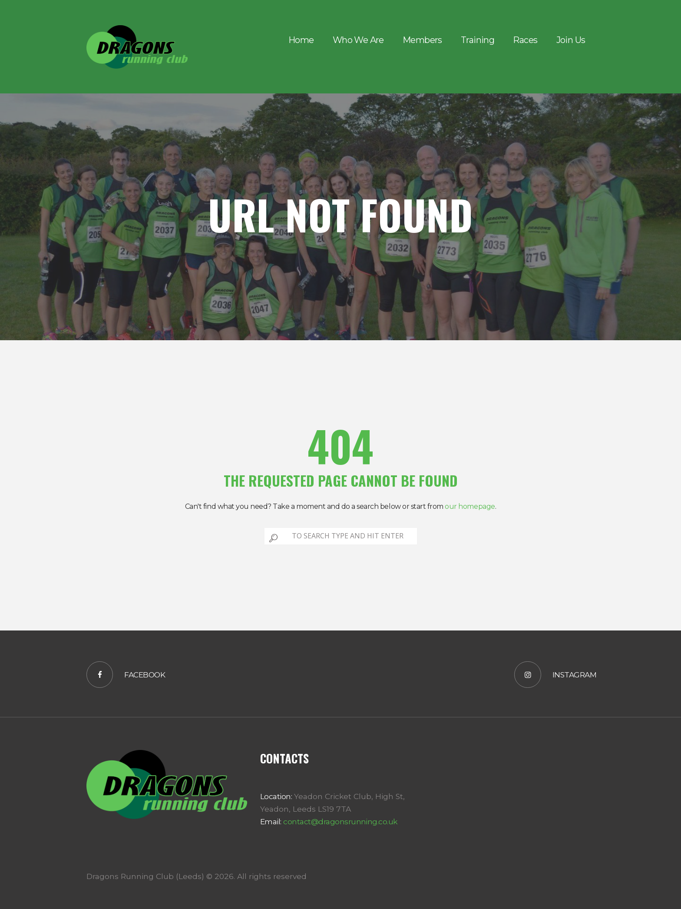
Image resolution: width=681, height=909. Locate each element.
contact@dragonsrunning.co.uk (339, 821)
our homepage (470, 506)
